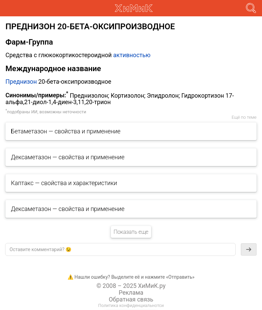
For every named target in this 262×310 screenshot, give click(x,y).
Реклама (131, 292)
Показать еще (131, 232)
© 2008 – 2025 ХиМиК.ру (131, 285)
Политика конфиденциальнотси (131, 305)
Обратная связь (131, 299)
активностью (132, 55)
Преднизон (21, 81)
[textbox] (120, 249)
